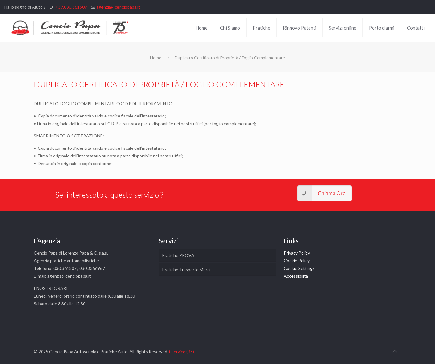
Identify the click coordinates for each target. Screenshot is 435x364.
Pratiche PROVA (178, 255)
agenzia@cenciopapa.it (118, 7)
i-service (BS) (181, 351)
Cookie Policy (297, 260)
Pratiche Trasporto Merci (186, 269)
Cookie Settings (299, 268)
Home (155, 57)
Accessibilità (296, 276)
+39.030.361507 (71, 7)
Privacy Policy (297, 252)
